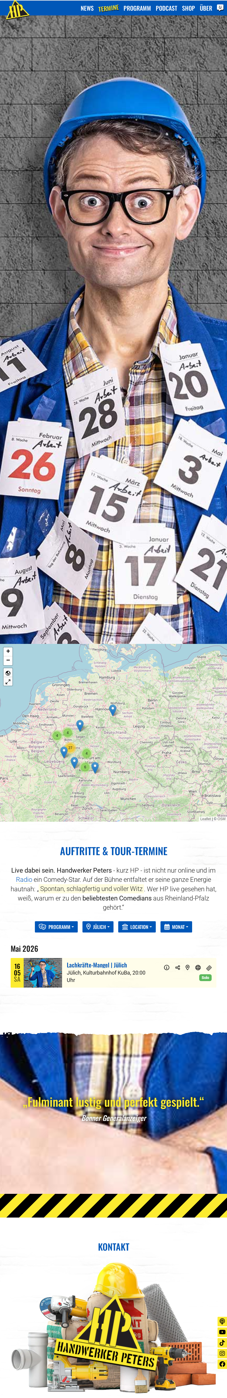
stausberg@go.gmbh (149, 1333)
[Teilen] (177, 752)
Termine (108, 7)
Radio (24, 664)
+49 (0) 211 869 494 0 (43, 1324)
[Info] (166, 752)
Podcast (166, 7)
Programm (137, 7)
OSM (222, 603)
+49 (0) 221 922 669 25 (152, 1324)
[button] (112, 495)
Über (206, 7)
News (87, 7)
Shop (188, 7)
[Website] (198, 752)
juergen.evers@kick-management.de (61, 1333)
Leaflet (205, 603)
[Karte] (187, 752)
